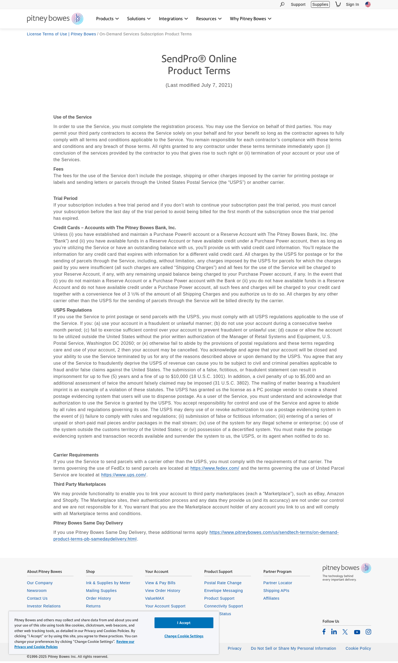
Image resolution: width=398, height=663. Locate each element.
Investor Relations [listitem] (44, 607)
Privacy (235, 650)
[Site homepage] (55, 19)
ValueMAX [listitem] (154, 600)
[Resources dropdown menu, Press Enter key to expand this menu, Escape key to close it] (209, 18)
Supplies (320, 4)
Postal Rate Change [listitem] (223, 584)
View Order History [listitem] (162, 592)
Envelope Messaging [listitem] (223, 592)
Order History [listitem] (98, 600)
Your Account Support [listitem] (165, 607)
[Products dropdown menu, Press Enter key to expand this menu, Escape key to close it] (108, 18)
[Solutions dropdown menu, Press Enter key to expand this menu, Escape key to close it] (139, 18)
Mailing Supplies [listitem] (101, 592)
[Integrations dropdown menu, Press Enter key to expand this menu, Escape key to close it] (173, 18)
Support (298, 4)
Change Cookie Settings (184, 636)
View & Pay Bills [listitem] (160, 584)
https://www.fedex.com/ (214, 470)
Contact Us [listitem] (37, 600)
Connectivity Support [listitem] (223, 607)
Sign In (352, 4)
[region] (114, 632)
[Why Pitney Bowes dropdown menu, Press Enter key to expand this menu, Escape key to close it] (250, 18)
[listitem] (324, 633)
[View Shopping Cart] (338, 4)
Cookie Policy (358, 650)
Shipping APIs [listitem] (276, 592)
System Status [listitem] (217, 615)
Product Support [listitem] (219, 600)
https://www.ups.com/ (123, 476)
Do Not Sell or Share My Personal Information (293, 650)
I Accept (183, 623)
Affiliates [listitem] (271, 600)
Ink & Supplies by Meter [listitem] (108, 584)
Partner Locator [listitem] (277, 584)
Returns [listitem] (93, 607)
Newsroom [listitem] (37, 592)
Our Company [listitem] (40, 584)
